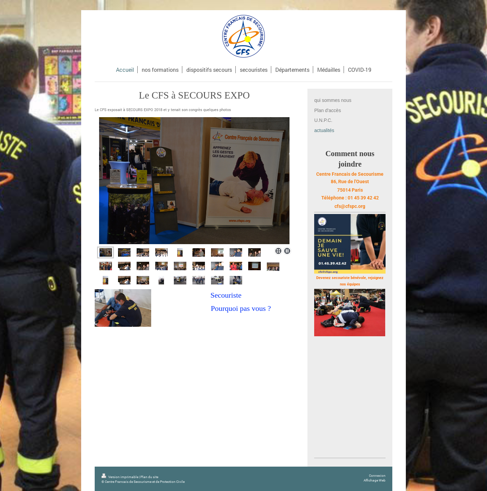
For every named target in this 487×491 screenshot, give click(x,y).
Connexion (377, 475)
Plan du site (149, 477)
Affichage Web (375, 480)
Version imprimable (120, 477)
